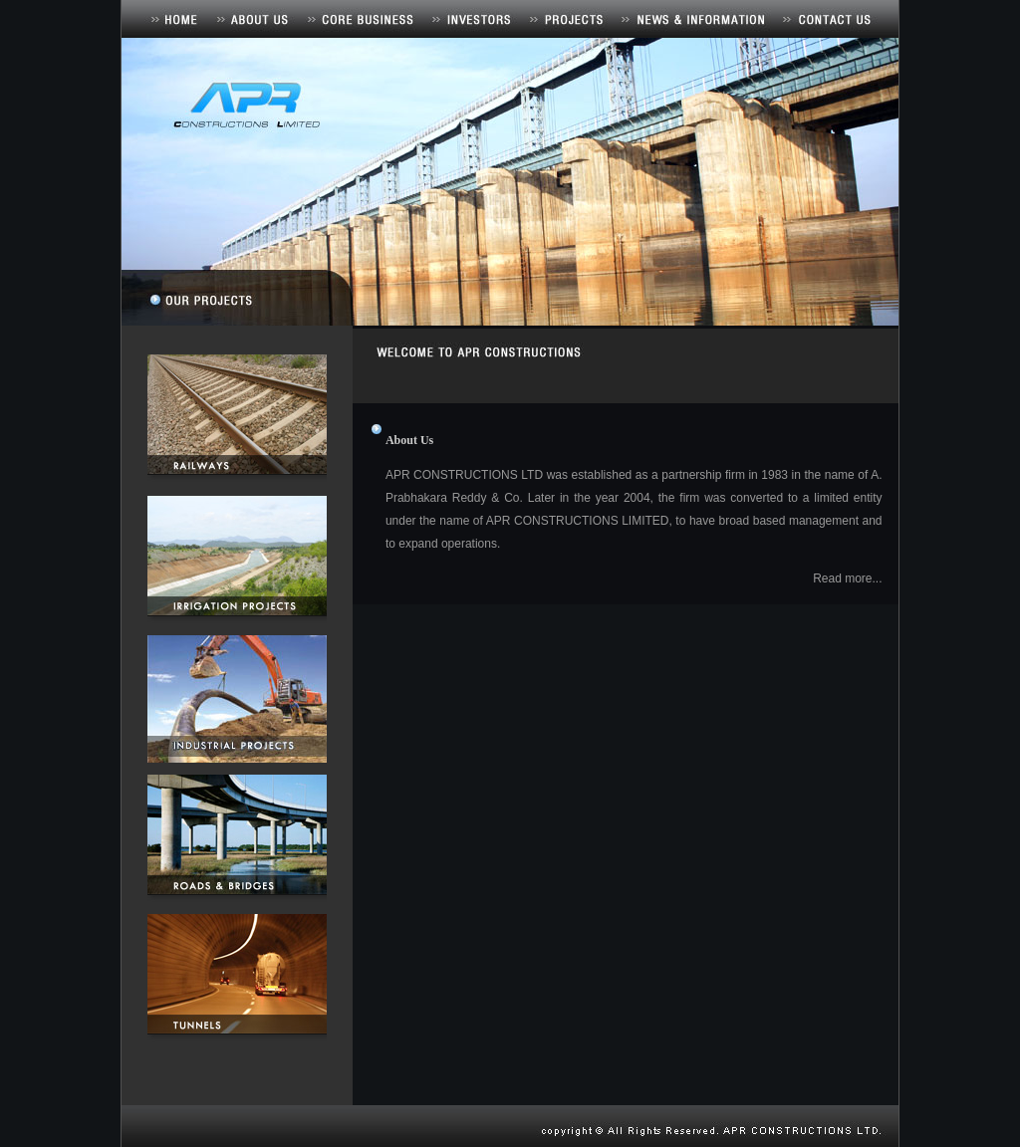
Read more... (847, 578)
